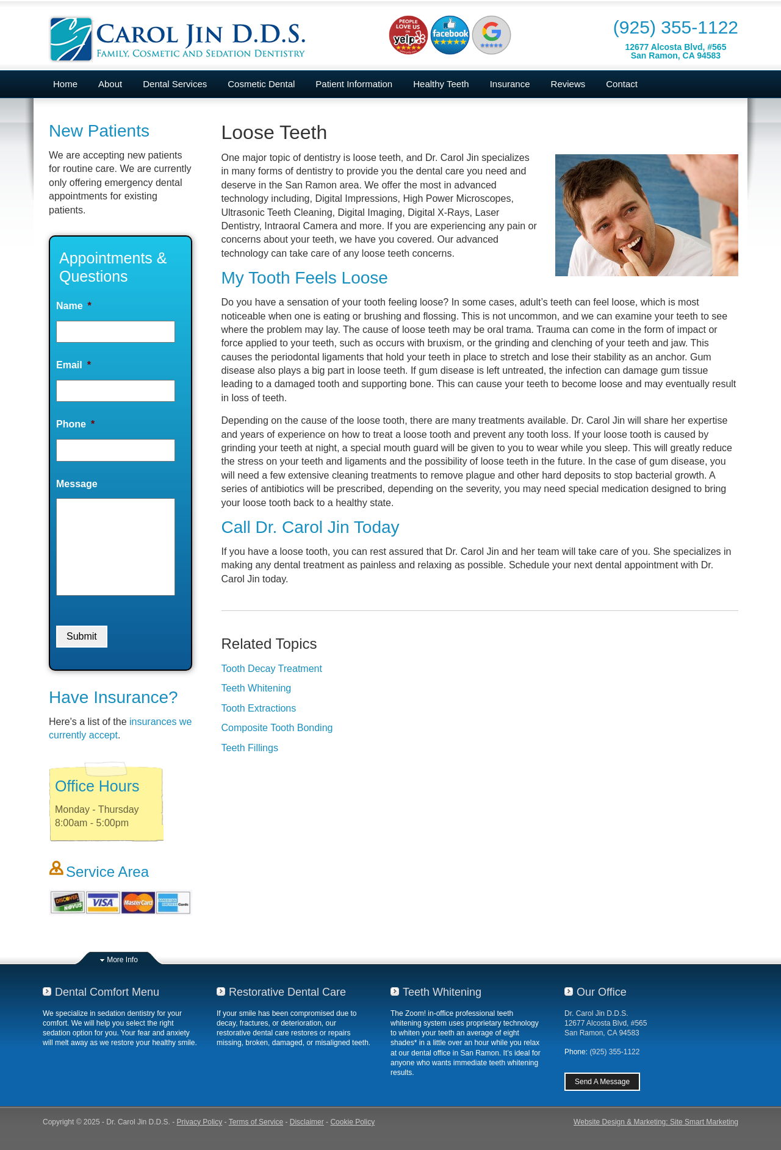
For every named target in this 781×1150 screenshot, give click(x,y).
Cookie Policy (352, 1122)
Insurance (510, 84)
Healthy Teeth (441, 84)
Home (65, 84)
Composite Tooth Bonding (277, 728)
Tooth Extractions (259, 708)
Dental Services (175, 84)
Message (77, 484)
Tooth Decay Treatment (271, 668)
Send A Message (602, 1081)
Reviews (568, 84)
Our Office (602, 992)
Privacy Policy (200, 1122)
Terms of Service (256, 1122)
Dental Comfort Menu (107, 992)
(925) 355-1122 (675, 27)
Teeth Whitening (256, 688)
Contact (622, 84)
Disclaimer (307, 1122)
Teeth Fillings (249, 748)
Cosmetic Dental (261, 84)
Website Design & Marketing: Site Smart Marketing (656, 1122)
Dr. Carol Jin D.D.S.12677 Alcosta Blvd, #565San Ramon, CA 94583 (605, 1023)
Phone (75, 424)
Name (74, 306)
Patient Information (353, 84)
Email (73, 365)
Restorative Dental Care (287, 992)
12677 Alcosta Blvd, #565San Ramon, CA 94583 (675, 51)
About (110, 84)
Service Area (107, 871)
